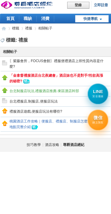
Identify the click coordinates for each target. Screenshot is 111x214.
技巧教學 (34, 145)
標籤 (15, 28)
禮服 (28, 28)
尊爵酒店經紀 (3, 28)
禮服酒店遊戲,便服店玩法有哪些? (35, 111)
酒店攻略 (52, 145)
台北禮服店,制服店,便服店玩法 (33, 101)
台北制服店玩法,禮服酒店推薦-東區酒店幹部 (44, 91)
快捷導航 (90, 19)
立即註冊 (101, 5)
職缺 (28, 18)
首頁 (10, 18)
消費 (45, 18)
